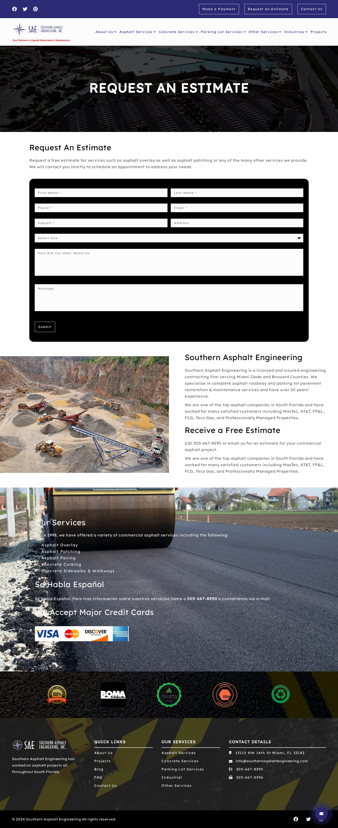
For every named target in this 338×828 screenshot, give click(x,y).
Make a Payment (219, 9)
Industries (296, 32)
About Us (106, 32)
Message (169, 297)
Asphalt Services (137, 32)
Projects (320, 31)
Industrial (171, 777)
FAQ (98, 777)
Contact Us (311, 9)
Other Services (265, 32)
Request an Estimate (268, 9)
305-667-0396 (246, 777)
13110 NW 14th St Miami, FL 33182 (267, 753)
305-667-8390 (202, 598)
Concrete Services (178, 32)
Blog (98, 769)
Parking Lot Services (223, 32)
